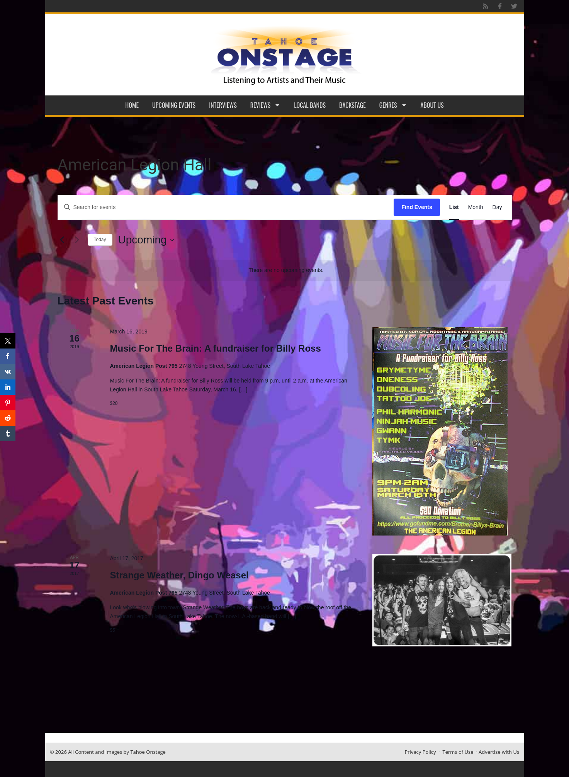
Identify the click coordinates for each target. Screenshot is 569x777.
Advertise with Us (499, 751)
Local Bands (310, 105)
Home (132, 105)
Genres (393, 105)
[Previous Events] (62, 240)
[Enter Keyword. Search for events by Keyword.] (226, 207)
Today (100, 239)
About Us (432, 105)
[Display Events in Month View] (475, 207)
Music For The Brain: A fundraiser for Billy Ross (215, 348)
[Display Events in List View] (454, 207)
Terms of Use (458, 751)
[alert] (286, 270)
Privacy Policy (420, 751)
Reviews (265, 105)
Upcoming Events (173, 105)
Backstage (352, 105)
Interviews (223, 105)
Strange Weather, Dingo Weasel (179, 575)
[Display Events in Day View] (497, 207)
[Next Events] (77, 240)
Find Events (416, 207)
